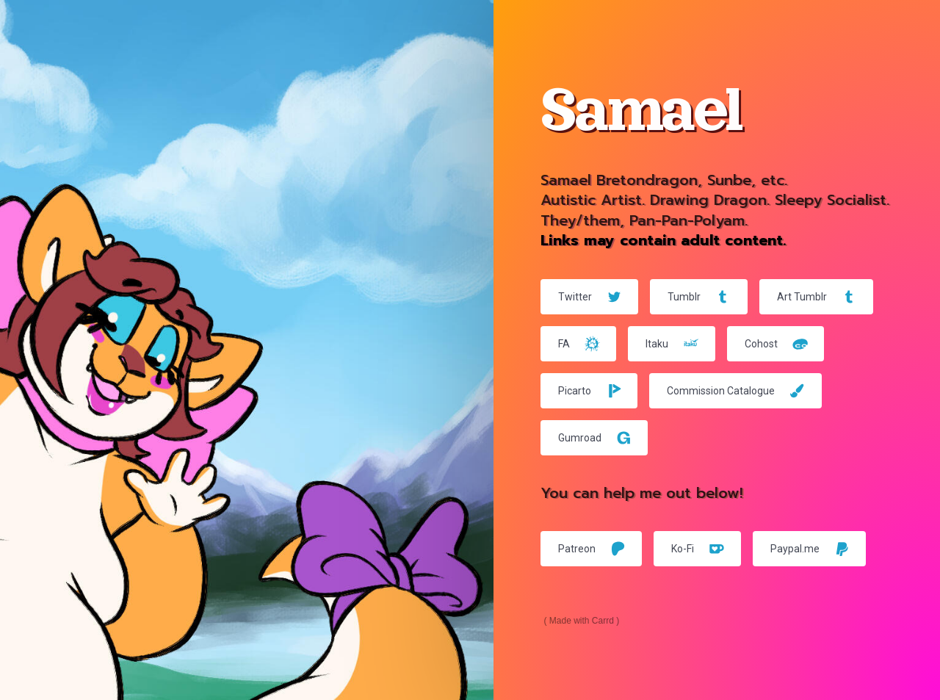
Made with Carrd (581, 621)
